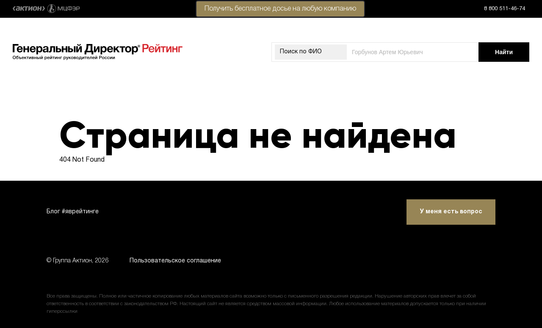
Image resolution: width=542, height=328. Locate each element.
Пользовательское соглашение (175, 261)
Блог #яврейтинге (73, 212)
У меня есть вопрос (451, 212)
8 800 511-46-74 (504, 8)
